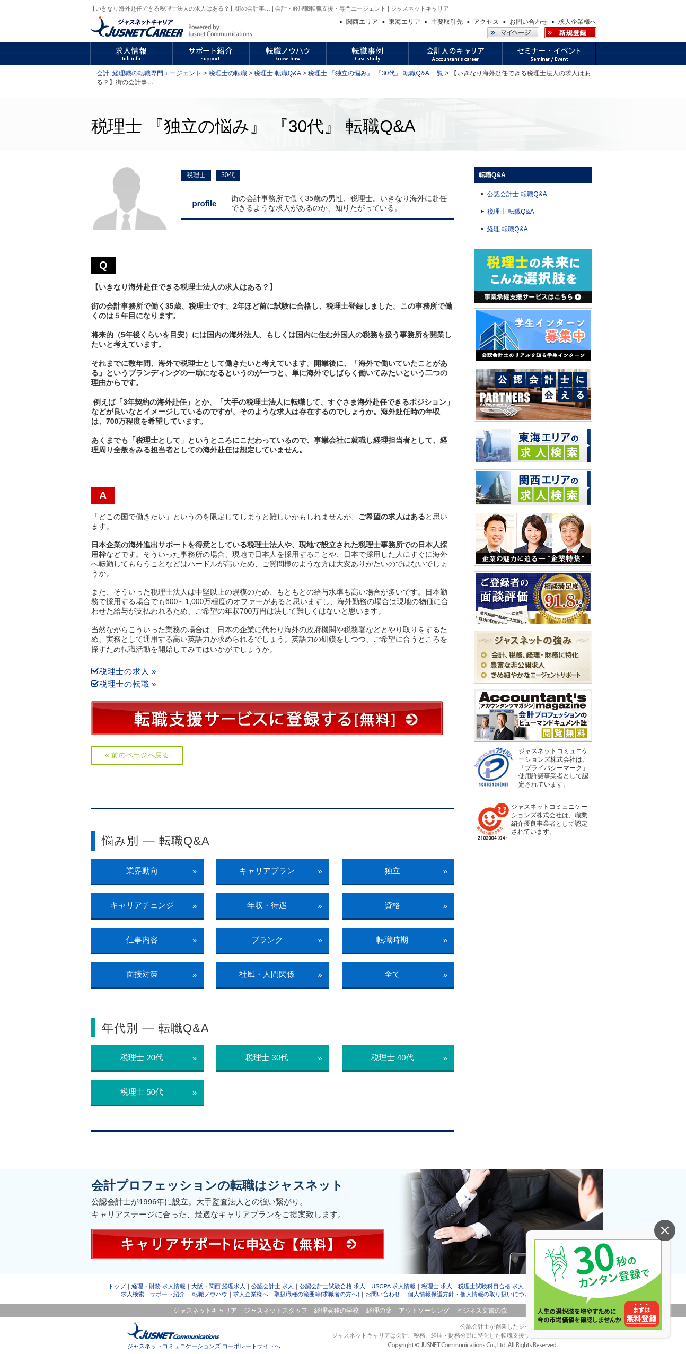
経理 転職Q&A (507, 229)
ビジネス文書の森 (481, 1310)
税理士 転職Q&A (277, 73)
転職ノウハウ (209, 1294)
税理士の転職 (228, 73)
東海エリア (404, 21)
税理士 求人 (436, 1286)
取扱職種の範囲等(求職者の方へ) (316, 1294)
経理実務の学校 (336, 1310)
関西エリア (362, 21)
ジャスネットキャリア (205, 1310)
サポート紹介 (167, 1294)
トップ (117, 1286)
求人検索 (132, 1294)
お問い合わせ (528, 21)
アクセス (486, 21)
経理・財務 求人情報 (158, 1286)
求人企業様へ (577, 21)
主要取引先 (447, 21)
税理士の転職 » (123, 683)
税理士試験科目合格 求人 (491, 1286)
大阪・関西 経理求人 (218, 1286)
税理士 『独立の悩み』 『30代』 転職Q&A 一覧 (375, 73)
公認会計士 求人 (272, 1286)
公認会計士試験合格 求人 (332, 1286)
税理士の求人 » (123, 671)
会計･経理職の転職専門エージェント (148, 73)
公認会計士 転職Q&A (517, 194)
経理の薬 (379, 1310)
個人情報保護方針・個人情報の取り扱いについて (472, 1294)
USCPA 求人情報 (393, 1286)
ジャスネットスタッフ (275, 1310)
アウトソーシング (424, 1310)
